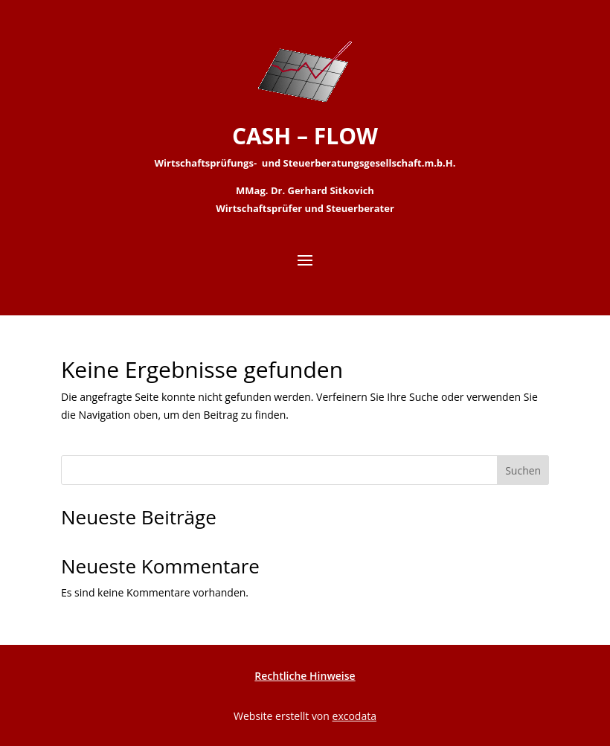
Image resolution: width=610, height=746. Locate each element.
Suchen (523, 470)
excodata (354, 716)
